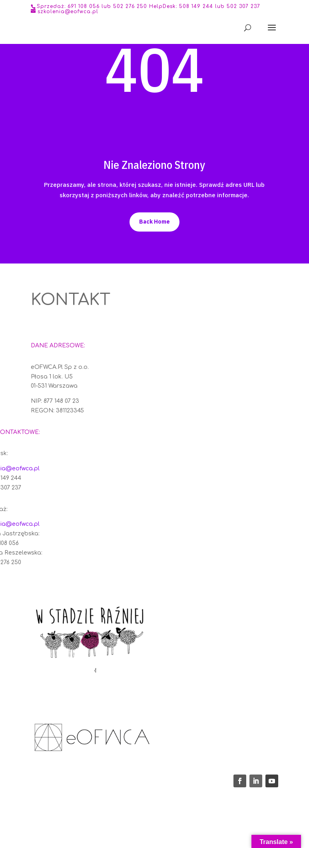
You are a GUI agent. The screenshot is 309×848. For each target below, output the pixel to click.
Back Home (154, 221)
